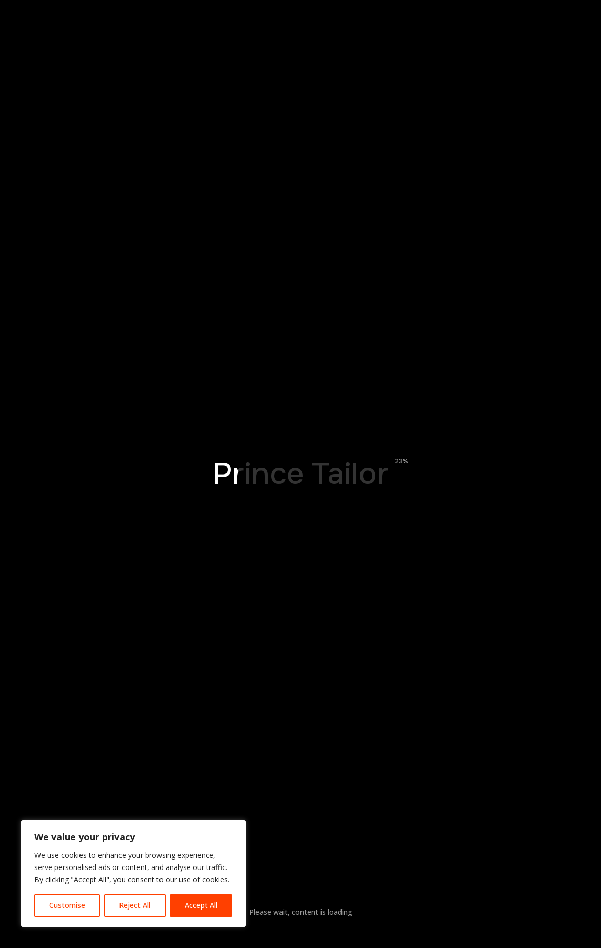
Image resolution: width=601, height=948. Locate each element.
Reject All (134, 905)
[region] (133, 873)
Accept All (201, 905)
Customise (67, 905)
